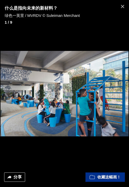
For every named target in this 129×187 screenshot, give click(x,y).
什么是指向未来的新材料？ (31, 8)
